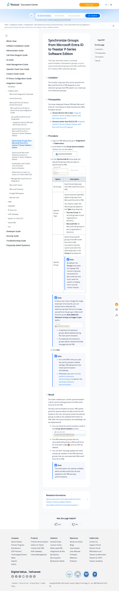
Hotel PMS (12, 223)
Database (11, 87)
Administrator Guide (15, 50)
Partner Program (17, 545)
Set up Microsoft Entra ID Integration (76, 25)
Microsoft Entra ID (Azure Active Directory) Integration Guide (21, 110)
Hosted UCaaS (55, 542)
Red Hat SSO (14, 197)
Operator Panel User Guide (17, 69)
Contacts (15, 583)
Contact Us (93, 542)
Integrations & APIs (57, 551)
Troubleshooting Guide (16, 240)
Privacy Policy (34, 583)
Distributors (16, 548)
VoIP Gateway (13, 214)
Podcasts (73, 561)
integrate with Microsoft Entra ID (66, 115)
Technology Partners (19, 554)
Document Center (29, 4)
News (13, 558)
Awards (14, 561)
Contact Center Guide (15, 74)
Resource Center (76, 542)
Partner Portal (94, 548)
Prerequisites (100, 53)
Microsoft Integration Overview (21, 94)
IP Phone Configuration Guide (18, 78)
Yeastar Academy (96, 561)
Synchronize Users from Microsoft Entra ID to (21, 132)
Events (13, 564)
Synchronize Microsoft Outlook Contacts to (21, 156)
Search (92, 15)
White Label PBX (56, 548)
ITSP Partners (16, 551)
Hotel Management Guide (17, 64)
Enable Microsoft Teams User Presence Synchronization (21, 165)
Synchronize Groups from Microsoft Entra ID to (32, 27)
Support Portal (95, 545)
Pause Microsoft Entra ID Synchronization (62, 505)
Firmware (73, 554)
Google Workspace (17, 193)
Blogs (72, 545)
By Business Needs (57, 561)
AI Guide (9, 60)
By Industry (54, 554)
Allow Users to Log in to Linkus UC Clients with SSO (22, 173)
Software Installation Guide (17, 46)
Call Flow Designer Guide (16, 55)
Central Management (39, 554)
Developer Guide (13, 231)
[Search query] (76, 16)
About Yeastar (16, 542)
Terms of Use (23, 583)
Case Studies (75, 548)
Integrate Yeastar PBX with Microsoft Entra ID (23, 123)
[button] (5, 41)
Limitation (99, 49)
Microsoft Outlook (16, 189)
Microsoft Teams (16, 185)
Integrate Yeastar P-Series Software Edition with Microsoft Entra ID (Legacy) (68, 124)
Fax (9, 227)
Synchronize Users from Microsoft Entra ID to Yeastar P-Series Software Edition (63, 500)
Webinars (73, 558)
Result (97, 61)
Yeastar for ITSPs (95, 558)
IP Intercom (12, 210)
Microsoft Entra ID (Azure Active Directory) (49, 25)
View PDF (101, 40)
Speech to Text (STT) (15, 218)
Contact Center (56, 545)
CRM (9, 202)
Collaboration (28, 25)
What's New (11, 41)
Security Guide (12, 236)
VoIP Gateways (36, 551)
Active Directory (16, 98)
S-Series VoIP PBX (37, 548)
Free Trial (89, 5)
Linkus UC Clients (37, 545)
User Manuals (75, 551)
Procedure (99, 57)
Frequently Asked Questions (18, 245)
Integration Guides (16, 25)
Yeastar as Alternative (97, 554)
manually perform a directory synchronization (70, 376)
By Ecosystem (55, 558)
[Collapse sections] (113, 25)
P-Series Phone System (39, 542)
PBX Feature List (95, 551)
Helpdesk (11, 206)
